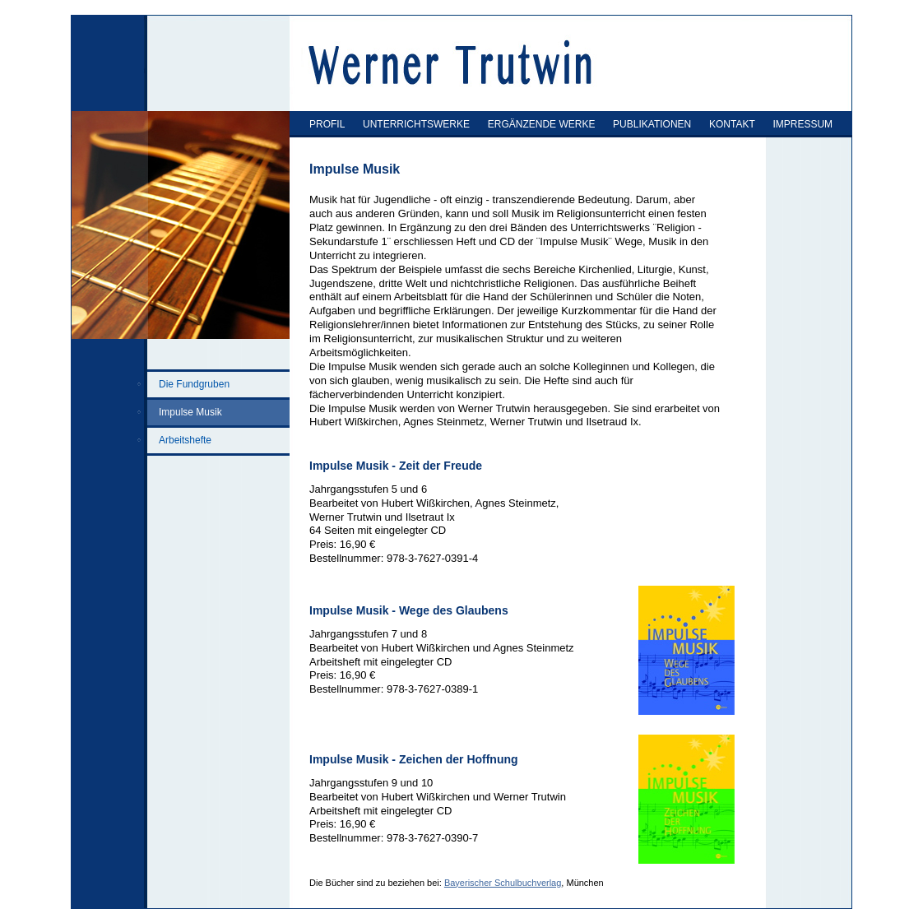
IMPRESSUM (802, 124)
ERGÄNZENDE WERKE (542, 124)
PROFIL (327, 124)
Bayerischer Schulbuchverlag (502, 883)
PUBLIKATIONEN (652, 124)
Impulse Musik (190, 412)
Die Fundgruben (194, 384)
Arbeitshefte (185, 440)
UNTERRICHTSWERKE (416, 124)
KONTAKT (732, 124)
